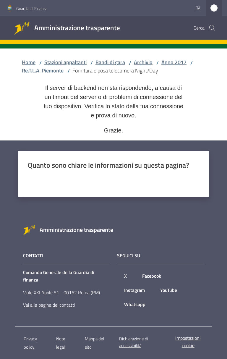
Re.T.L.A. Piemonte (43, 71)
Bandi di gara (110, 62)
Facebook (151, 275)
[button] (212, 27)
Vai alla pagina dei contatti (49, 304)
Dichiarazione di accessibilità (133, 342)
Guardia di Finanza (31, 8)
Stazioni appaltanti (65, 62)
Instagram (134, 290)
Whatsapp (134, 304)
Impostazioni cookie (188, 341)
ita (197, 8)
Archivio (143, 62)
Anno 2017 (174, 62)
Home (28, 62)
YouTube (168, 290)
